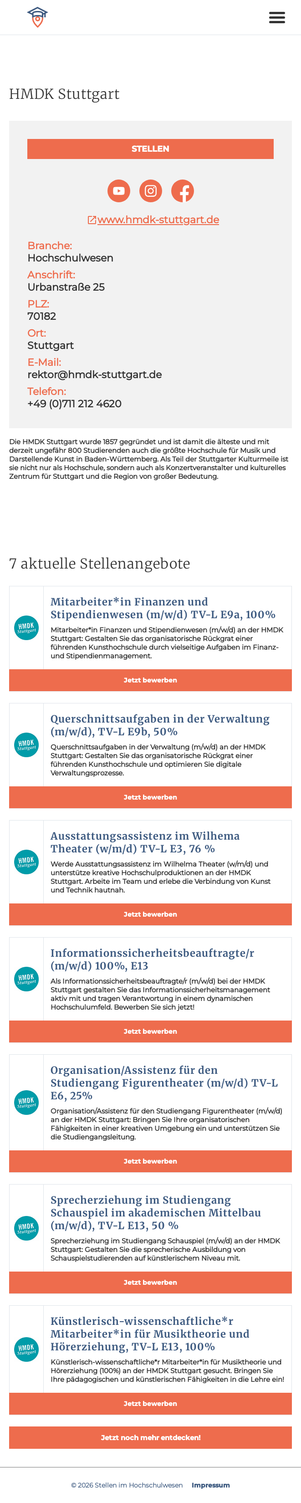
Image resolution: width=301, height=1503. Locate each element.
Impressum (211, 1485)
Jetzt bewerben (150, 680)
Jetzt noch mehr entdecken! (150, 1437)
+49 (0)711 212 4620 (74, 404)
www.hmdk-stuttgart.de (153, 220)
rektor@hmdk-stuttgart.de (94, 375)
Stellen (150, 149)
